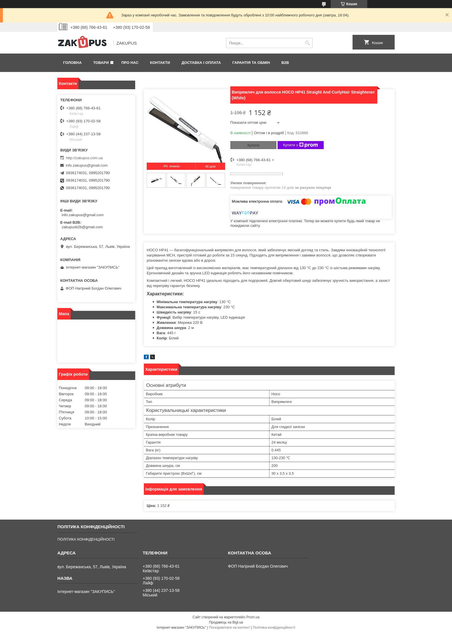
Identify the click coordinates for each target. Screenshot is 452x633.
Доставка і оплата (201, 62)
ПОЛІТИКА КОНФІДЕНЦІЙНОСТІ (85, 539)
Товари (101, 62)
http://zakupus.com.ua (84, 158)
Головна (72, 62)
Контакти (160, 62)
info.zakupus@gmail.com (87, 165)
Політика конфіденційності (274, 628)
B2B (285, 62)
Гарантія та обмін (251, 62)
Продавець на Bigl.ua (226, 622)
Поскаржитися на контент (229, 628)
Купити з (300, 145)
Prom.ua (252, 617)
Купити (253, 145)
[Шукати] (307, 43)
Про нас (129, 62)
